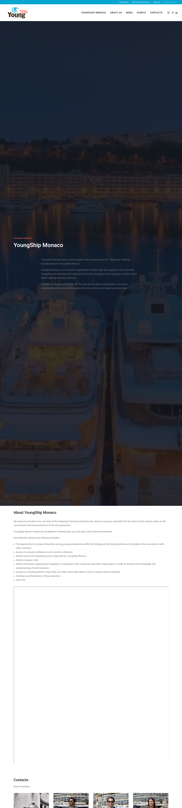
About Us (116, 11)
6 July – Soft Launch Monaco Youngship (144, 609)
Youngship (124, 2)
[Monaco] (14, 11)
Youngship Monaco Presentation (38, 692)
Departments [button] (171, 2)
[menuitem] (124, 2)
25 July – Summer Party (91, 609)
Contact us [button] (91, 524)
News (129, 11)
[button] (168, 11)
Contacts (156, 11)
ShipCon (157, 2)
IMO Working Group (141, 2)
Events (141, 11)
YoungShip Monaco (93, 11)
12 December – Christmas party (38, 609)
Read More (38, 616)
